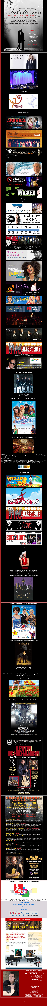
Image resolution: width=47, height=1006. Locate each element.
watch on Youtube (39, 980)
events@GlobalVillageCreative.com (35, 1000)
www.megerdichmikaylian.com (36, 979)
